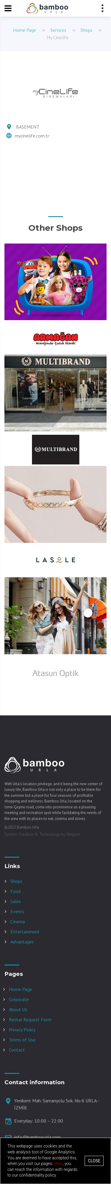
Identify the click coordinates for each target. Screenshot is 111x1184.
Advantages (22, 942)
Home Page (24, 30)
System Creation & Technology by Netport (42, 834)
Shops (86, 30)
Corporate (19, 999)
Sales (15, 901)
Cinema (17, 921)
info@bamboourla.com (37, 1137)
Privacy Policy (22, 1030)
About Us (18, 1009)
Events (17, 911)
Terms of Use (22, 1040)
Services (58, 30)
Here (58, 1163)
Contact (17, 1050)
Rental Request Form (30, 1019)
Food (15, 891)
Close (94, 1160)
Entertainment (25, 932)
